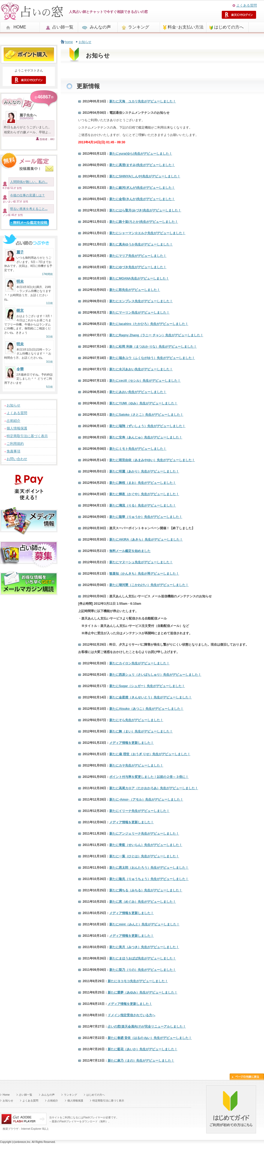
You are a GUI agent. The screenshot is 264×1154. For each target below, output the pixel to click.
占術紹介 (13, 421)
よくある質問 (246, 5)
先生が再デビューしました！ (144, 573)
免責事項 (13, 451)
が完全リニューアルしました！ (147, 1026)
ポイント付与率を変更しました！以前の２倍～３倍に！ (148, 777)
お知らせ (13, 405)
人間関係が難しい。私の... (29, 182)
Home (6, 1094)
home (69, 42)
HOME (19, 27)
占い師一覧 (62, 27)
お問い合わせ (17, 459)
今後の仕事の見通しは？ (27, 195)
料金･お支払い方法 (186, 27)
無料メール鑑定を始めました (129, 551)
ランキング (138, 27)
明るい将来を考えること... (29, 209)
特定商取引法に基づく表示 (27, 436)
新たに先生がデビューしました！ (142, 101)
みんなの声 (100, 27)
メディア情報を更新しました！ (131, 743)
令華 (20, 369)
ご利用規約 (15, 444)
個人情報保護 (17, 428)
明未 (20, 281)
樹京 (20, 310)
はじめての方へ (229, 27)
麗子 (20, 252)
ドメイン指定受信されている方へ (131, 1015)
